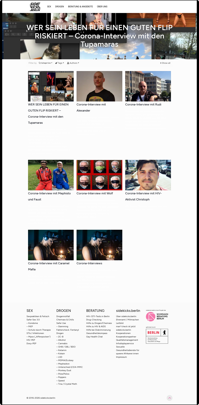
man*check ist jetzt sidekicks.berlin (126, 328)
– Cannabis (61, 343)
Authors (73, 63)
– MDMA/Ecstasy (64, 360)
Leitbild (119, 323)
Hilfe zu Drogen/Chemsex (99, 323)
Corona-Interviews (89, 263)
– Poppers (61, 377)
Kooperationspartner (126, 336)
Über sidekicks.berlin (126, 316)
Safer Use (61, 323)
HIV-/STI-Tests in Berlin (98, 316)
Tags (59, 63)
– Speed (60, 380)
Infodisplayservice (125, 343)
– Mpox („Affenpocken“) (39, 336)
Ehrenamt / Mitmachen (127, 319)
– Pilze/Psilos (62, 374)
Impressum (121, 357)
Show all (165, 63)
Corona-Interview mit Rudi (143, 104)
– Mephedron (63, 363)
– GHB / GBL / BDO (65, 346)
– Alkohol (61, 340)
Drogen (60, 333)
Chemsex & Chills (65, 319)
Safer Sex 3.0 (33, 319)
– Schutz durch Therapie (39, 330)
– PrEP (30, 326)
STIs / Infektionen (35, 333)
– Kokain (60, 353)
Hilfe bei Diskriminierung (98, 330)
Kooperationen (123, 333)
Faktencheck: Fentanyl (67, 330)
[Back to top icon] (169, 398)
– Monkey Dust (63, 370)
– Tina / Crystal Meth (66, 384)
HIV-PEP (31, 340)
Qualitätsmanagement (127, 340)
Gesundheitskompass (96, 333)
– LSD (59, 357)
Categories (46, 63)
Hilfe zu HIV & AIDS (96, 326)
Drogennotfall (63, 316)
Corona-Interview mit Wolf (95, 193)
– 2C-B (59, 336)
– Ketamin (61, 350)
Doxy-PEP (31, 343)
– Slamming (62, 326)
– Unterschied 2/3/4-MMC (69, 367)
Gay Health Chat (94, 336)
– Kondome (32, 323)
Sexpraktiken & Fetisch (38, 316)
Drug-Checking (93, 319)
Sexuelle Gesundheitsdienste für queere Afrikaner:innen (127, 350)
